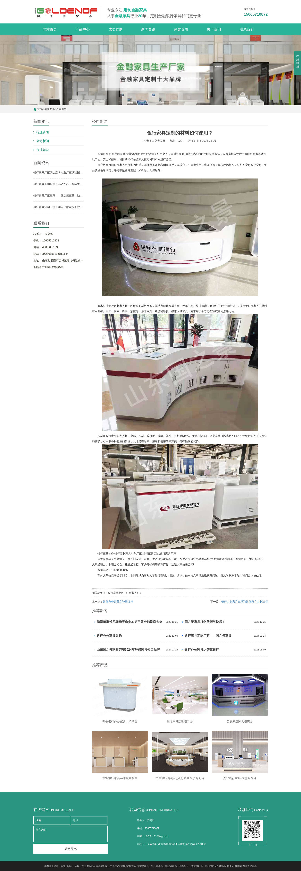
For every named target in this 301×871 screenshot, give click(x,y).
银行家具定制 (116, 592)
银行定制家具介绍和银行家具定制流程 (244, 601)
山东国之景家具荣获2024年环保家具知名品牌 (128, 649)
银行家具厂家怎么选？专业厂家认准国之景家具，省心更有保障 (58, 172)
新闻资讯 (148, 29)
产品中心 (83, 29)
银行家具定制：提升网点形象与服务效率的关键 (58, 207)
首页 (39, 109)
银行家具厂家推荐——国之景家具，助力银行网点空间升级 (58, 195)
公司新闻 (61, 109)
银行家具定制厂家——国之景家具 (208, 635)
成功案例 (115, 29)
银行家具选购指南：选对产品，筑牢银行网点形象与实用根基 (58, 184)
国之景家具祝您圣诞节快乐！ (205, 621)
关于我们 (214, 29)
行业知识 (42, 150)
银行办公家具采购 (109, 635)
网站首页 (50, 29)
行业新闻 (42, 132)
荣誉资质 (181, 29)
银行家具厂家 (134, 592)
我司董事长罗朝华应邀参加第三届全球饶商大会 (129, 621)
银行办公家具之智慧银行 (118, 601)
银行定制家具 (117, 153)
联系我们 (247, 29)
